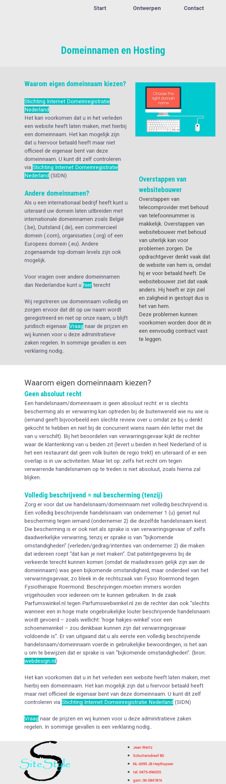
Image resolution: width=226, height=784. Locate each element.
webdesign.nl (40, 661)
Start (100, 8)
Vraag (76, 326)
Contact (194, 8)
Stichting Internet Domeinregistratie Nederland (117, 702)
